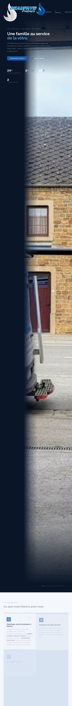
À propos (58, 12)
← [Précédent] (38, 586)
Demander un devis (17, 58)
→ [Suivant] (67, 586)
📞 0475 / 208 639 (38, 58)
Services (48, 12)
